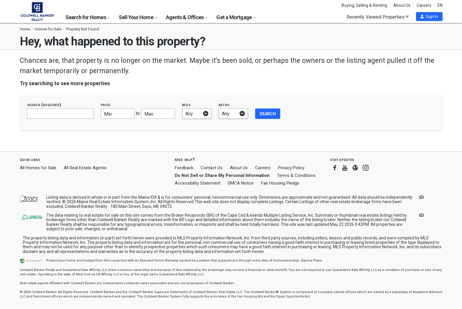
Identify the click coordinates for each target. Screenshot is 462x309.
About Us (401, 5)
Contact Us (211, 167)
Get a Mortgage (236, 17)
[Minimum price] (118, 114)
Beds (186, 105)
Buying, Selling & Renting (364, 5)
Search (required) (44, 105)
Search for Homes (87, 17)
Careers (424, 5)
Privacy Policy (291, 167)
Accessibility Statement (197, 183)
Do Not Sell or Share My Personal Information (222, 175)
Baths (224, 105)
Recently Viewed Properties (377, 16)
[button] (429, 16)
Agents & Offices (187, 17)
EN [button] (440, 5)
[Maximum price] (158, 114)
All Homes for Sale (38, 167)
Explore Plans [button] (311, 260)
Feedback (184, 168)
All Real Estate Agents (85, 167)
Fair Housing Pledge (280, 183)
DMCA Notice (241, 183)
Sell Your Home (138, 17)
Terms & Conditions (296, 175)
